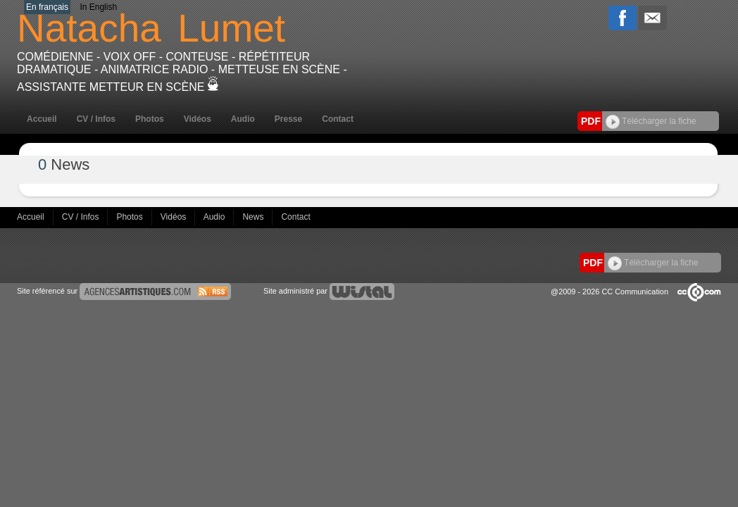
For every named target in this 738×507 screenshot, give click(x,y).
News (253, 217)
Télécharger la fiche (651, 121)
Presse (288, 119)
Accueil (42, 119)
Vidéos (197, 119)
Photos (149, 119)
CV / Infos (96, 119)
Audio (243, 119)
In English (98, 7)
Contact (338, 119)
